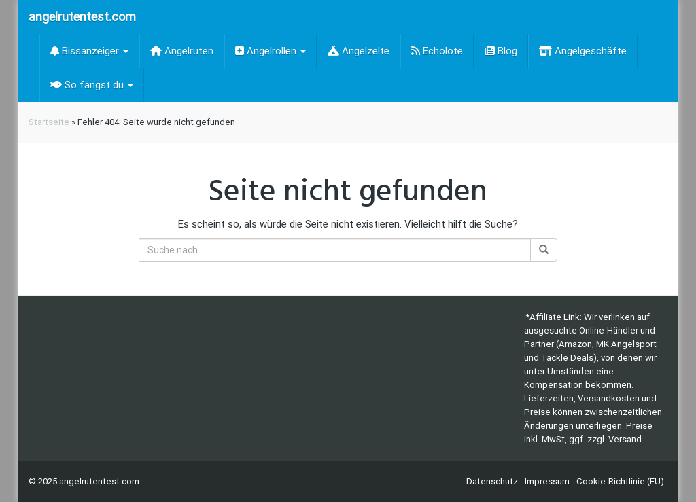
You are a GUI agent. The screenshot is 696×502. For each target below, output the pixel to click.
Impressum (547, 481)
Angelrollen (270, 51)
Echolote (437, 51)
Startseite (49, 122)
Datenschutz (492, 481)
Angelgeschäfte (583, 51)
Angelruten (181, 51)
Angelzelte (358, 51)
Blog (501, 51)
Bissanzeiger (89, 51)
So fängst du (91, 85)
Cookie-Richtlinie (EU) (620, 481)
